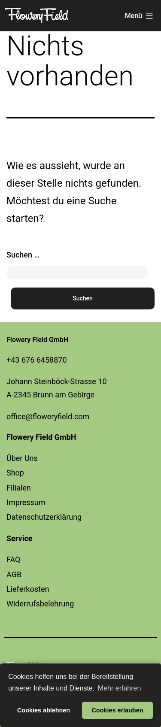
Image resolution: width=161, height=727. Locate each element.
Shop (15, 472)
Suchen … (22, 254)
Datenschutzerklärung (44, 516)
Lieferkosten (27, 589)
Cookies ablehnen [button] (43, 710)
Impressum (26, 502)
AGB (13, 574)
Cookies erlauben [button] (117, 710)
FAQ (13, 559)
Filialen (18, 487)
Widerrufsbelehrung (40, 603)
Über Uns (22, 458)
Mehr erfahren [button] (119, 688)
